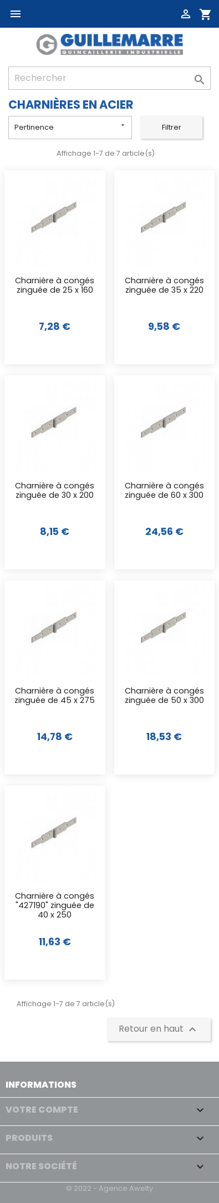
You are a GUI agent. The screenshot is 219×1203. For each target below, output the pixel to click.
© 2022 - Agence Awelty (109, 1188)
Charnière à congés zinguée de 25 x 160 (54, 285)
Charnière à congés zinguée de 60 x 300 (164, 491)
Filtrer (171, 127)
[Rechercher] (109, 78)
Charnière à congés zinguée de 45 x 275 (54, 696)
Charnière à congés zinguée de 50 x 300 (164, 696)
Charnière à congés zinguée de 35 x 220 (164, 285)
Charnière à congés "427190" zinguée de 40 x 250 (54, 906)
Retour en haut (159, 1029)
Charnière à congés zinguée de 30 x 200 (54, 491)
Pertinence (70, 126)
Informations (41, 1084)
